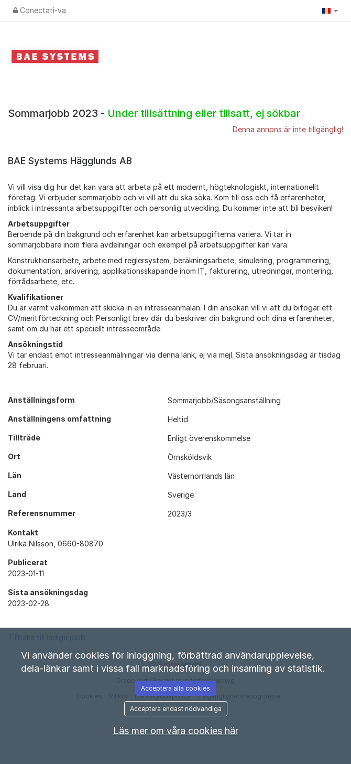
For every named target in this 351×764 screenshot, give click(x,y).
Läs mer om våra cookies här (175, 730)
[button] (330, 10)
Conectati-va (39, 10)
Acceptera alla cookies (175, 688)
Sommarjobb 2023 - (154, 113)
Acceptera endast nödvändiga (176, 709)
